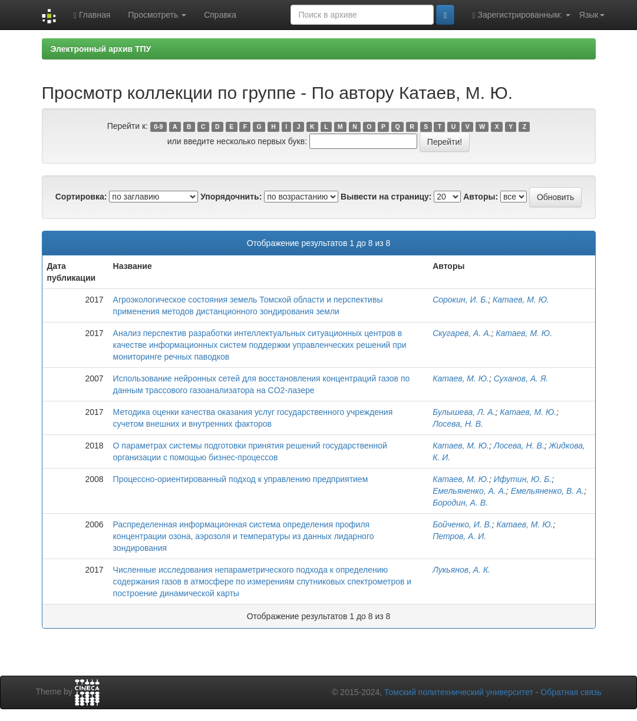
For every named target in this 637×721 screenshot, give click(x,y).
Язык (592, 14)
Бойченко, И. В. (462, 524)
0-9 (158, 126)
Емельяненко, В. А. (548, 491)
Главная (92, 15)
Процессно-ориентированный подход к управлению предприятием (240, 479)
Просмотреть (157, 14)
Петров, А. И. (459, 536)
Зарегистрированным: (521, 15)
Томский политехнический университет (458, 692)
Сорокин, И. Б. (460, 299)
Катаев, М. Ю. (521, 299)
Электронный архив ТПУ (101, 49)
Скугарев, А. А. (462, 333)
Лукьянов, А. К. (461, 569)
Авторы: (480, 196)
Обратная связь (570, 692)
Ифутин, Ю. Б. (523, 479)
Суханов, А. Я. (521, 378)
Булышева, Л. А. (464, 412)
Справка (220, 14)
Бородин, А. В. (460, 502)
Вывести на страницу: (386, 196)
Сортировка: (81, 196)
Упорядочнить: (231, 196)
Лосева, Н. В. (458, 423)
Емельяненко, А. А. (469, 491)
